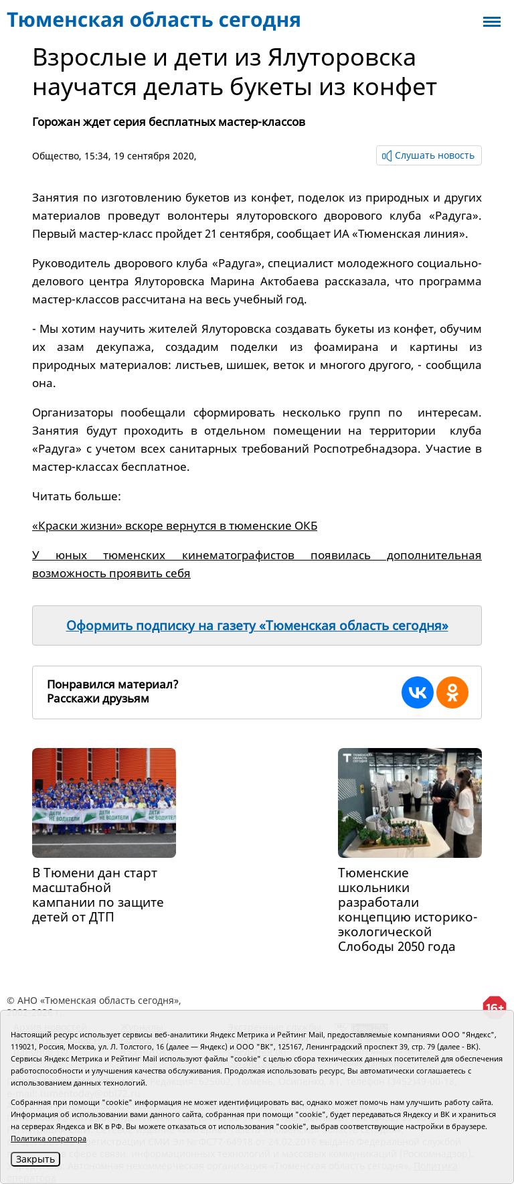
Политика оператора (48, 1138)
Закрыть (35, 1159)
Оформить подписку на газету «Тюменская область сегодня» (257, 625)
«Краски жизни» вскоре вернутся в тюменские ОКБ (174, 525)
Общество (55, 155)
